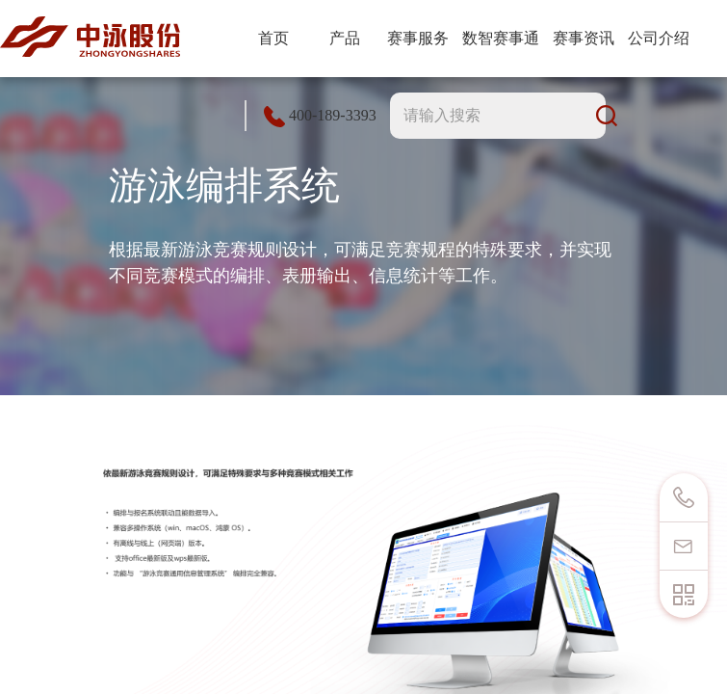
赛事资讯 (583, 38)
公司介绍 (658, 38)
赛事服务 (418, 38)
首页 (273, 38)
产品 (344, 38)
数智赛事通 (500, 38)
